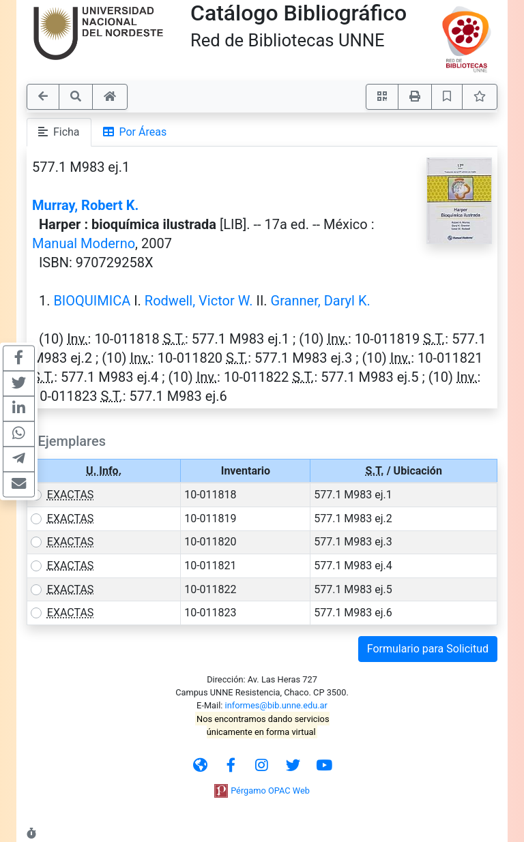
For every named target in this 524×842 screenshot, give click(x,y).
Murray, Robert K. (85, 205)
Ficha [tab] (59, 131)
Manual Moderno (83, 243)
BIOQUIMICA (91, 300)
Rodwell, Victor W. (199, 300)
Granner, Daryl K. (320, 300)
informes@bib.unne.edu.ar (276, 705)
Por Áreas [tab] (135, 131)
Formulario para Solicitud (428, 648)
